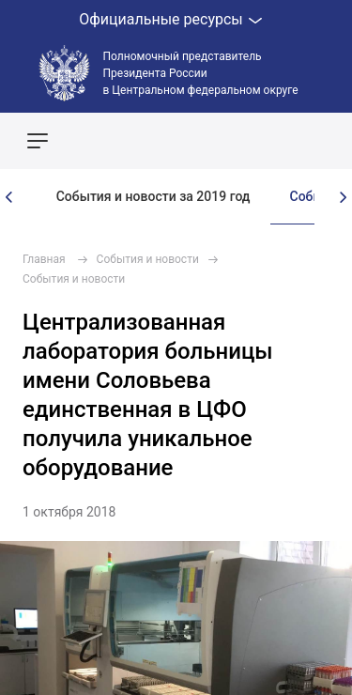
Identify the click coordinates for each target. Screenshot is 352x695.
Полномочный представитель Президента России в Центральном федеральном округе (200, 73)
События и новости (148, 259)
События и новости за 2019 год (153, 196)
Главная (44, 259)
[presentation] (9, 197)
